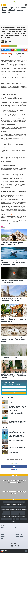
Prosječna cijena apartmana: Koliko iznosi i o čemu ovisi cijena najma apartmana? (17, 422)
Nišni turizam (14, 504)
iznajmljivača (9, 214)
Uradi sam (3, 536)
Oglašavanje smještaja (19, 536)
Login (16, 527)
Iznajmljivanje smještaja (12, 46)
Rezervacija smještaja (13, 502)
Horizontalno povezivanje (14, 506)
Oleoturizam (24, 509)
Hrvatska (10, 518)
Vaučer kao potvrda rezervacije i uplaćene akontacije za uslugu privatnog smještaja (17, 446)
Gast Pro (17, 518)
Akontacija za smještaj (21, 516)
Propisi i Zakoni (4, 530)
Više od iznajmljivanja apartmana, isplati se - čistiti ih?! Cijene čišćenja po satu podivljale (17, 407)
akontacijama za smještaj (7, 53)
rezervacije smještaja (17, 76)
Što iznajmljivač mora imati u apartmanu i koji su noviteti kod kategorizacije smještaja (17, 431)
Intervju (2, 534)
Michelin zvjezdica (22, 506)
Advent (14, 521)
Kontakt (16, 529)
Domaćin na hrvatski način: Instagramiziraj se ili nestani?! (14, 493)
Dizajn (2, 538)
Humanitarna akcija (5, 506)
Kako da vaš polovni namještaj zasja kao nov (17, 417)
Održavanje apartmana (4, 46)
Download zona (5, 540)
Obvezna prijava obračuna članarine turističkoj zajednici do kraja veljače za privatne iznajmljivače (16, 437)
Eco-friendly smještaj (6, 511)
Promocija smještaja (21, 502)
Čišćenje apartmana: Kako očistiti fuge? (16, 402)
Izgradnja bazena (20, 504)
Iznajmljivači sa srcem (6, 514)
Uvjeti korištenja (18, 530)
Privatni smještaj (7, 504)
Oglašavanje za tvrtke (19, 534)
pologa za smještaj (22, 214)
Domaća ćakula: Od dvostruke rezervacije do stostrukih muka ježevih (14, 481)
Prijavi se (14, 463)
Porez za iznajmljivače (14, 511)
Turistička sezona (4, 518)
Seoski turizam (5, 502)
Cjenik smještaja (13, 516)
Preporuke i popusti (4, 532)
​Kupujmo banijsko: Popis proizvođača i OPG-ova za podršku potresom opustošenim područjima (17, 442)
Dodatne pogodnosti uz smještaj (15, 509)
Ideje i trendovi (4, 529)
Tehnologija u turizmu (6, 516)
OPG (13, 518)
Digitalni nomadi (23, 518)
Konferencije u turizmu (15, 514)
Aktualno (4, 5)
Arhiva (16, 532)
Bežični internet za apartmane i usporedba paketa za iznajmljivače (17, 451)
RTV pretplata (22, 514)
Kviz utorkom (22, 511)
